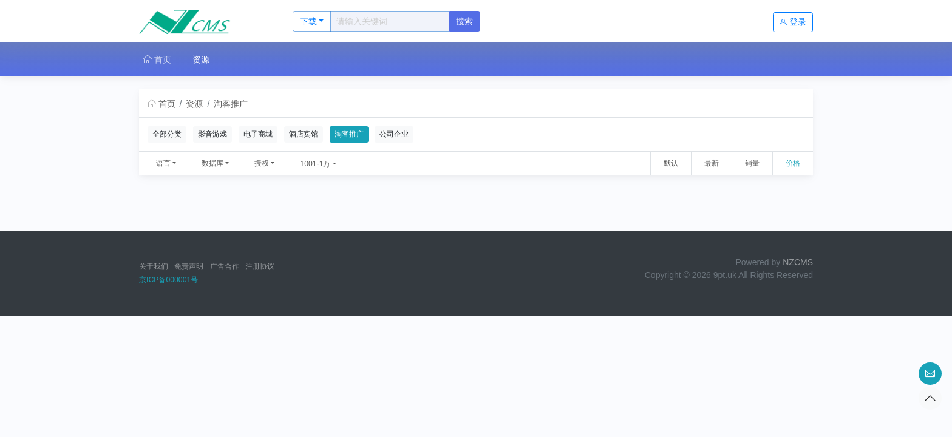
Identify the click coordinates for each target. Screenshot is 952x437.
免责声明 (188, 266)
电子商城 (258, 134)
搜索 (464, 21)
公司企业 (394, 134)
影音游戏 (212, 134)
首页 (157, 59)
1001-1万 (315, 164)
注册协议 (259, 266)
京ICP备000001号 (168, 280)
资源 (200, 59)
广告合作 (224, 266)
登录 (793, 22)
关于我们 (153, 266)
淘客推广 (231, 104)
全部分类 (167, 134)
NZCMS (798, 262)
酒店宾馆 (303, 134)
